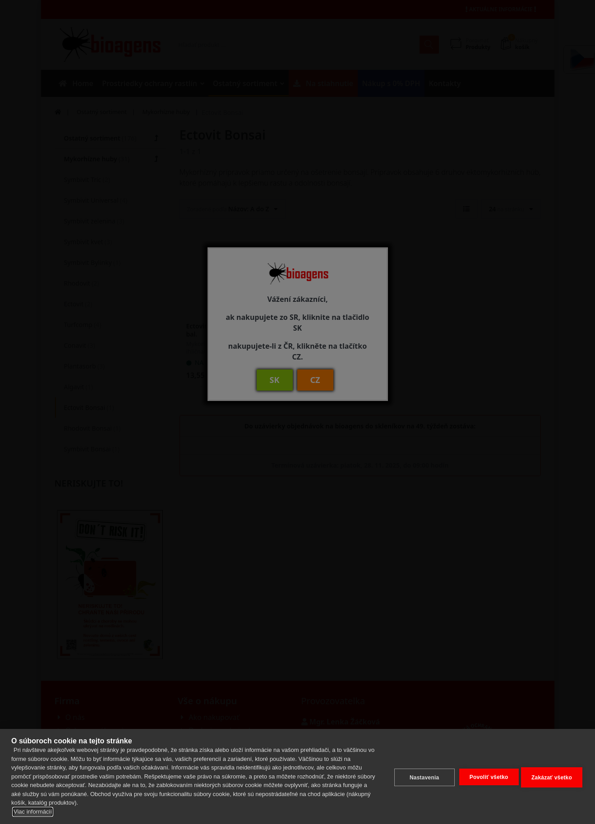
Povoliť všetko (486, 776)
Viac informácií (33, 811)
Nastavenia (422, 776)
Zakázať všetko (551, 776)
